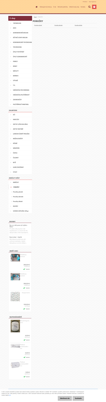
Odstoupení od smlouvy (46, 7)
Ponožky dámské (58, 25)
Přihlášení (85, 2)
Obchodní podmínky (63, 7)
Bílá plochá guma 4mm (24, 322)
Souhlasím (78, 398)
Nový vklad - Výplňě (16, 237)
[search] (89, 7)
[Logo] (21, 7)
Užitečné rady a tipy (74, 7)
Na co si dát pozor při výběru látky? (18, 226)
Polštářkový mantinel (23, 255)
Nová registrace (92, 2)
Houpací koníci (26, 293)
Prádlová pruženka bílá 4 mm (24, 346)
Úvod (35, 17)
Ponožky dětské (78, 25)
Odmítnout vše (65, 398)
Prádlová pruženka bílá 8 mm (24, 364)
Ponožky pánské (38, 25)
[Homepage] (36, 7)
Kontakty (83, 7)
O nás (54, 7)
